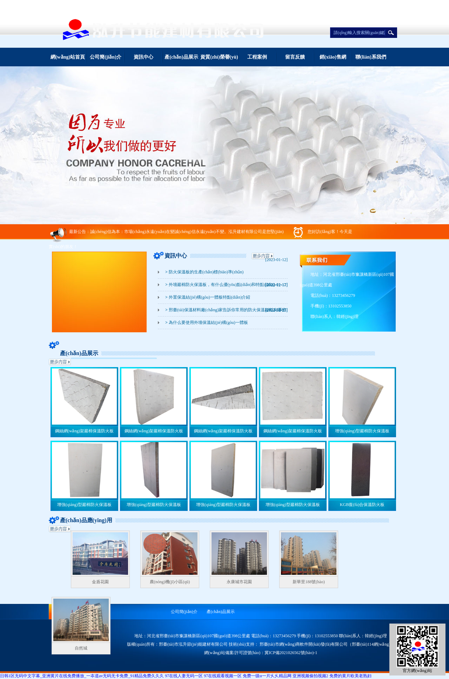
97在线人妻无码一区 (184, 675)
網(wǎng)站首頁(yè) (68, 60)
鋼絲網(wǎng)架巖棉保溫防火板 (84, 430)
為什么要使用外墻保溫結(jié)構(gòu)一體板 (206, 322)
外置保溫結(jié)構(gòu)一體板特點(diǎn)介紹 (207, 297)
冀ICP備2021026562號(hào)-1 (290, 652)
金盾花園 (100, 581)
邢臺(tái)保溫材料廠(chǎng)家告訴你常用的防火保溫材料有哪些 (225, 309)
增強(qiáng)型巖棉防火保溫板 (362, 430)
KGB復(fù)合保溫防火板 (362, 504)
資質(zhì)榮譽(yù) (219, 57)
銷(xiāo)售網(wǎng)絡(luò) (333, 60)
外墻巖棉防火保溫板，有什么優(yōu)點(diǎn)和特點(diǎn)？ (220, 284)
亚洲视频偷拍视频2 (310, 675)
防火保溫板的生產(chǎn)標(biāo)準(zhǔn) (204, 271)
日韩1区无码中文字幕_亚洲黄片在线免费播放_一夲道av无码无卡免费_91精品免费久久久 (82, 675)
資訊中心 (143, 57)
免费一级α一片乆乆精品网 (267, 675)
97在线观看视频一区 (223, 675)
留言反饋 (295, 57)
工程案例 (257, 57)
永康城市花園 (239, 581)
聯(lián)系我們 (370, 57)
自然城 (81, 648)
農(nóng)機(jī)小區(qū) (170, 581)
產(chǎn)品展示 (181, 57)
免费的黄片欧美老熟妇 (350, 675)
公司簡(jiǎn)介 (105, 57)
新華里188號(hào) (308, 581)
